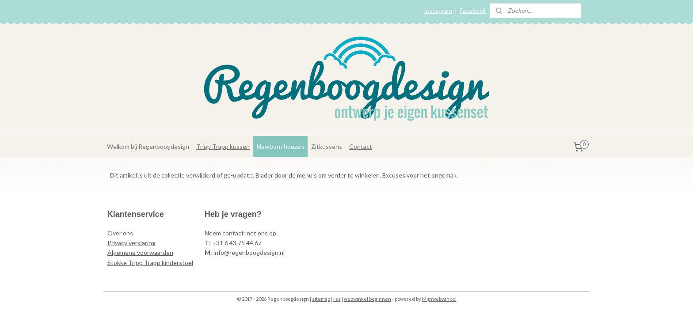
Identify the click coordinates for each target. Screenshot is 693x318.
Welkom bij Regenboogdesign (148, 146)
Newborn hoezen (280, 146)
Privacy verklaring (131, 242)
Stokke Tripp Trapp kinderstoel (150, 262)
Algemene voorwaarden (140, 252)
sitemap (321, 299)
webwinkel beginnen (367, 299)
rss (337, 299)
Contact (360, 146)
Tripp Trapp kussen (223, 146)
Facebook (473, 10)
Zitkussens (326, 146)
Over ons (120, 233)
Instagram (438, 10)
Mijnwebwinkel (439, 299)
